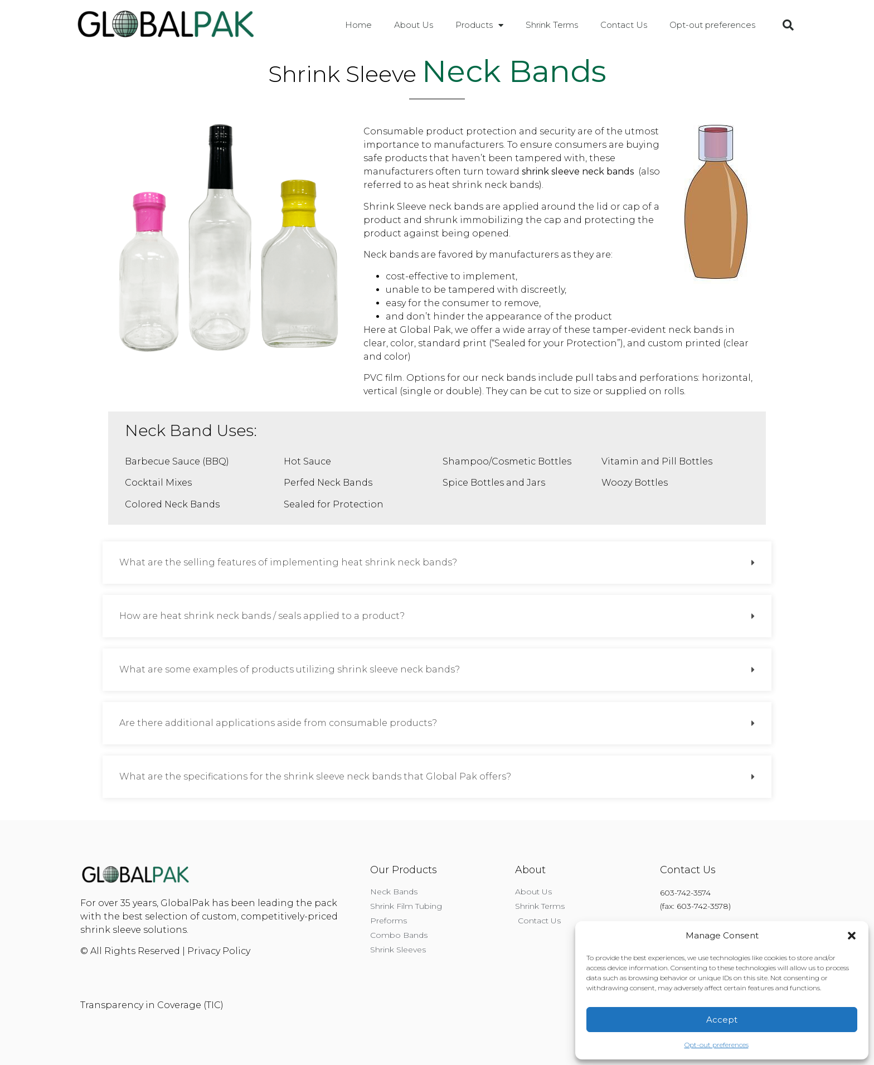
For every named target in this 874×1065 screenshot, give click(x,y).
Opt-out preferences (716, 1044)
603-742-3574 (685, 893)
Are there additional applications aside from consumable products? (278, 723)
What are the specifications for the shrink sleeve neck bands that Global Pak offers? (315, 776)
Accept (721, 1019)
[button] (851, 935)
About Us (413, 25)
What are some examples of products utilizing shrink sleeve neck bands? (289, 669)
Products (479, 25)
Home (358, 25)
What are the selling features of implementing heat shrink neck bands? (288, 562)
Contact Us (623, 25)
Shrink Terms (552, 25)
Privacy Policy (218, 951)
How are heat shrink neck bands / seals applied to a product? (262, 616)
